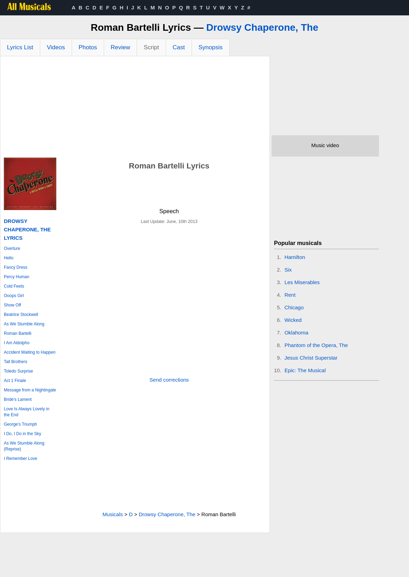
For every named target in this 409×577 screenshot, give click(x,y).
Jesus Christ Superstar (311, 358)
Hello (8, 257)
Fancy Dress (15, 267)
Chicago (294, 307)
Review (120, 47)
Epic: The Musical (305, 370)
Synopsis (211, 47)
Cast (179, 47)
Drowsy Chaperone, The (262, 27)
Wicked (293, 320)
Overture (12, 248)
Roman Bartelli (17, 333)
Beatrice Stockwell (21, 314)
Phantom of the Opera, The (316, 345)
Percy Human (16, 276)
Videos (56, 47)
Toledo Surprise (18, 371)
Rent (290, 295)
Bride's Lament (18, 399)
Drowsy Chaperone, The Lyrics (27, 229)
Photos (88, 47)
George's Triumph (20, 424)
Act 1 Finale (15, 380)
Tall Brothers (15, 361)
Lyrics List (20, 47)
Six (288, 270)
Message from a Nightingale (30, 390)
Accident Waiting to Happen (30, 352)
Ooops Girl (14, 295)
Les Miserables (302, 282)
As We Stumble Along (24, 324)
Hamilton (295, 257)
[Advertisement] (135, 109)
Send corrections (169, 380)
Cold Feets (14, 286)
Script (151, 47)
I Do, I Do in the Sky (22, 433)
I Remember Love (20, 458)
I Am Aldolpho (16, 342)
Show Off (12, 305)
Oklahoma (296, 333)
